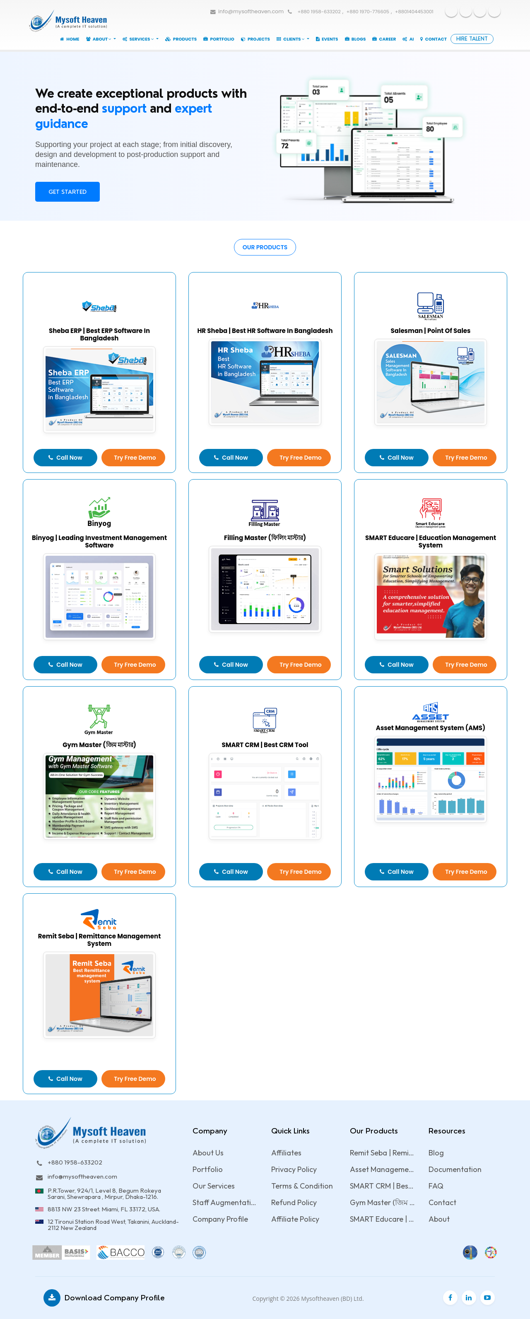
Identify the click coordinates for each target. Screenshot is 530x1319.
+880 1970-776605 (368, 11)
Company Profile (220, 1219)
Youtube (466, 11)
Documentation (455, 1169)
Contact (433, 39)
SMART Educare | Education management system (382, 1219)
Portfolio (218, 39)
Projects (255, 39)
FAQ (436, 1186)
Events (327, 39)
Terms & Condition (302, 1186)
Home (69, 39)
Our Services (214, 1186)
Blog (436, 1152)
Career (384, 39)
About (99, 39)
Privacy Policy (294, 1169)
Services (139, 39)
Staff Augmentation (225, 1202)
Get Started (67, 191)
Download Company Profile (104, 1298)
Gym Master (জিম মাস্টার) (382, 1202)
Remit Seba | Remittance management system (382, 1152)
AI (408, 39)
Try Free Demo (135, 457)
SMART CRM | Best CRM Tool (382, 1186)
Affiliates (286, 1152)
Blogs (355, 39)
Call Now (65, 457)
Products (181, 39)
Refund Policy (294, 1202)
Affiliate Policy (295, 1219)
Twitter (480, 11)
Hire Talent (472, 39)
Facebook (451, 11)
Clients (291, 39)
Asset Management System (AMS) (382, 1169)
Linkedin (494, 11)
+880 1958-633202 (319, 11)
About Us (208, 1152)
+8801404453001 (414, 11)
